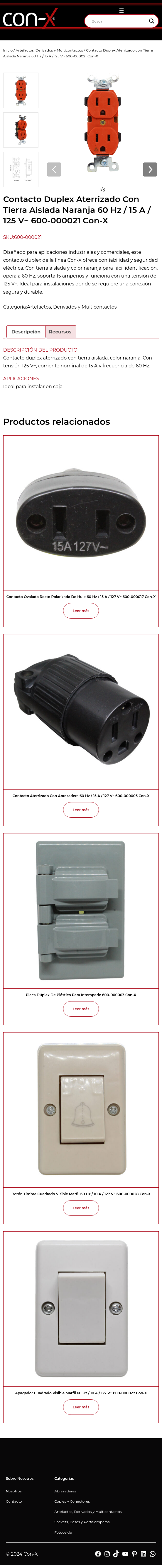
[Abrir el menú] (121, 10)
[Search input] (119, 21)
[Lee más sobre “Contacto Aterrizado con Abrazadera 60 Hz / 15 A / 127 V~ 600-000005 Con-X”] (81, 810)
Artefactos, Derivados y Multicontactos (49, 50)
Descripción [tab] (26, 332)
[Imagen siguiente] (150, 169)
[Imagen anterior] (54, 169)
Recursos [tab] (60, 332)
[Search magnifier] (152, 21)
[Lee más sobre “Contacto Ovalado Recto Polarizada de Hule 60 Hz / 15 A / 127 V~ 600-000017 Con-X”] (81, 611)
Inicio (8, 50)
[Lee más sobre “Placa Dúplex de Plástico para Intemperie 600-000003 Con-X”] (81, 1009)
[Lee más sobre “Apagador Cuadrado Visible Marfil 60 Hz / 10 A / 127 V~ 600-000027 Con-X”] (81, 1407)
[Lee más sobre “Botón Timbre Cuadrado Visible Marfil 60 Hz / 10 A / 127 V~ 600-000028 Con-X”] (81, 1208)
